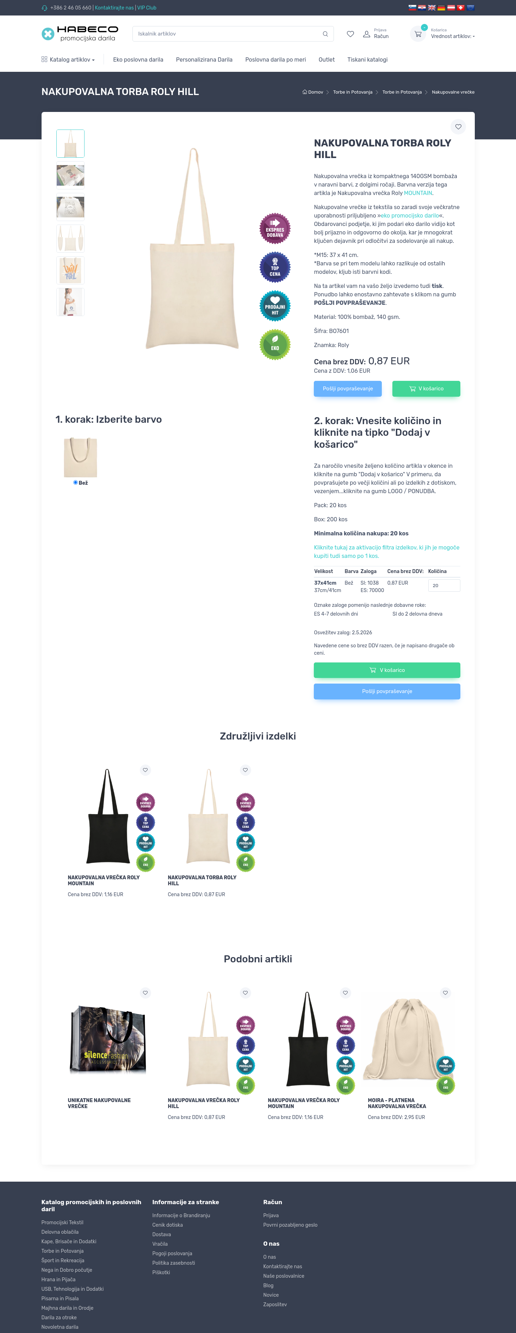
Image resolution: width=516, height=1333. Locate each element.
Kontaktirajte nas (114, 8)
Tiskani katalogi (368, 59)
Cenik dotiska (168, 1223)
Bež (80, 483)
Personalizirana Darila (204, 59)
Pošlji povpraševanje (348, 388)
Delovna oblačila (60, 1230)
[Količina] (444, 585)
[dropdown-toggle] (418, 34)
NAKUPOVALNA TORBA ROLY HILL (202, 881)
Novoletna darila (60, 1325)
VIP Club (147, 8)
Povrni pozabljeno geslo (290, 1223)
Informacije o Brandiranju (181, 1213)
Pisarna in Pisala (60, 1297)
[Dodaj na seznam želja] (145, 770)
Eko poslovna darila (138, 59)
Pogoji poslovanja (172, 1252)
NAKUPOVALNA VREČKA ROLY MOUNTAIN (104, 881)
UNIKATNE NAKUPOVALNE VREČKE (99, 1102)
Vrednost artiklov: (452, 33)
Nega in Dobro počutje (67, 1268)
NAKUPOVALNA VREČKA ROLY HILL (204, 1102)
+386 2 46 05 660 (70, 8)
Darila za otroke (59, 1316)
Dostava (162, 1232)
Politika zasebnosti (174, 1261)
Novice (271, 1293)
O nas (269, 1255)
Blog (268, 1284)
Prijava (271, 1213)
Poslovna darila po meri (275, 59)
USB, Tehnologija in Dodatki (73, 1287)
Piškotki (161, 1271)
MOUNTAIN (418, 193)
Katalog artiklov (66, 59)
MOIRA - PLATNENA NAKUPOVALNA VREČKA (397, 1102)
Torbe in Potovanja (63, 1249)
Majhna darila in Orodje (68, 1306)
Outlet (327, 59)
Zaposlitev (275, 1303)
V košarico (426, 388)
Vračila (160, 1242)
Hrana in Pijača (59, 1278)
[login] (380, 34)
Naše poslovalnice (284, 1274)
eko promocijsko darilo (410, 215)
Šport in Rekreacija (63, 1259)
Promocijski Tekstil (62, 1221)
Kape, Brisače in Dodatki (69, 1240)
